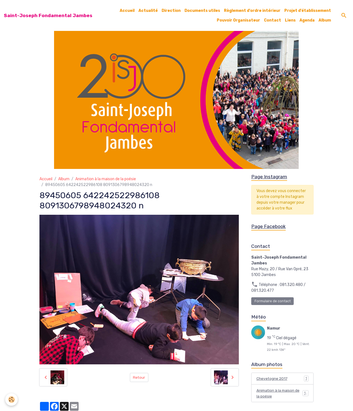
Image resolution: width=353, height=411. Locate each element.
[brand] (48, 15)
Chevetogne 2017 (282, 379)
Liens (290, 20)
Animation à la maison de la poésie (105, 179)
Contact (272, 20)
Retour (139, 377)
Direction (171, 10)
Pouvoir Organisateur (238, 20)
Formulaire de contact (273, 301)
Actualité (148, 10)
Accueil (127, 10)
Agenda (307, 20)
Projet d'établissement (307, 10)
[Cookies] (12, 399)
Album (325, 20)
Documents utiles (202, 10)
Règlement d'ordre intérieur (252, 10)
